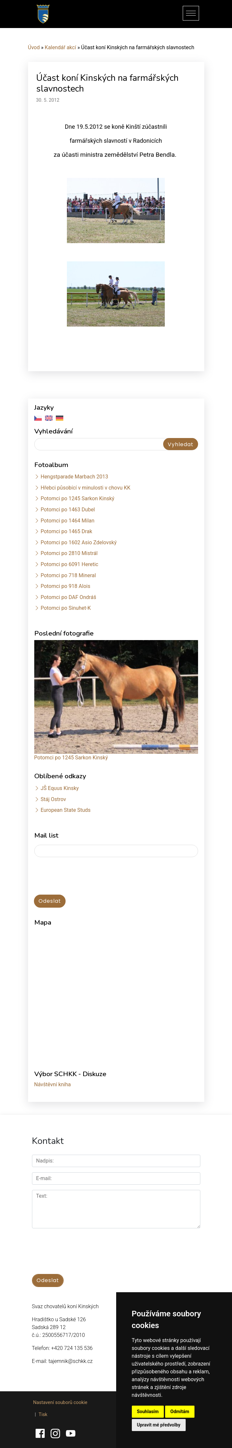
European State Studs (65, 810)
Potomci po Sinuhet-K (65, 608)
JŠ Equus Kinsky (59, 788)
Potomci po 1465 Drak (66, 531)
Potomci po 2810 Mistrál (69, 553)
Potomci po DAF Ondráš (68, 597)
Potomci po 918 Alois (65, 586)
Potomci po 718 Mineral (68, 575)
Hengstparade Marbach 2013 (74, 477)
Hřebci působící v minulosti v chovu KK (85, 488)
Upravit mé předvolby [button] (158, 1424)
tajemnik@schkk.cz (70, 1361)
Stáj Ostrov (53, 799)
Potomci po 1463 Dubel (67, 509)
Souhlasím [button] (148, 1411)
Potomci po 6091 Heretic (69, 564)
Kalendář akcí (60, 47)
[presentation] (83, 876)
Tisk (43, 1414)
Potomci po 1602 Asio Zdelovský (78, 542)
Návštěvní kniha (52, 1084)
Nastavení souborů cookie (60, 1402)
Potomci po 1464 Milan (67, 521)
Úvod (34, 47)
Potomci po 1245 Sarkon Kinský (77, 498)
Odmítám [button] (179, 1411)
